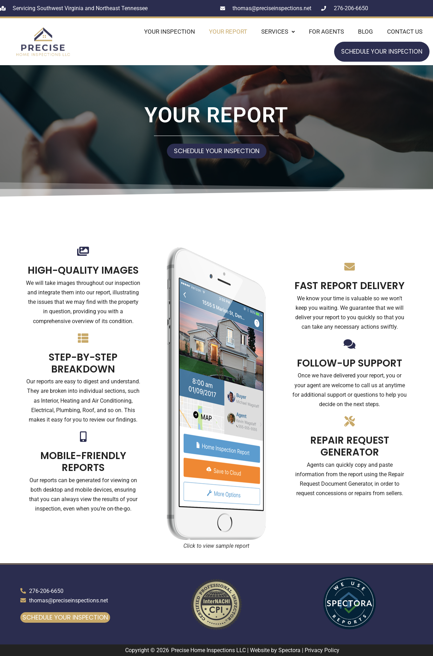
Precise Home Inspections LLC (208, 650)
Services (278, 31)
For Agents (326, 31)
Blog (365, 31)
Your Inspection (169, 31)
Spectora (289, 650)
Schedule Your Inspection (381, 51)
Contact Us (404, 31)
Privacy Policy (322, 650)
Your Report (228, 31)
